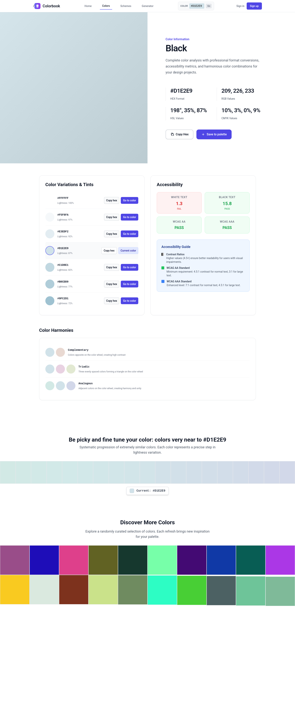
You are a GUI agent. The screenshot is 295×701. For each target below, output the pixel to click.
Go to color (129, 200)
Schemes (125, 6)
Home (88, 6)
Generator (148, 6)
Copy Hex (179, 134)
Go (208, 6)
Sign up (254, 6)
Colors (106, 5)
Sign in (240, 6)
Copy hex (111, 200)
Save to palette (214, 134)
